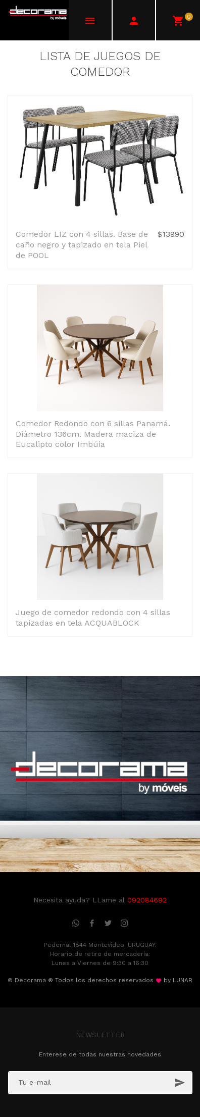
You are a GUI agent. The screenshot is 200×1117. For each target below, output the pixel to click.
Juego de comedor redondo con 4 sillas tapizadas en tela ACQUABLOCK (93, 617)
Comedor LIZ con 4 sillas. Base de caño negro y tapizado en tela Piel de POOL (82, 244)
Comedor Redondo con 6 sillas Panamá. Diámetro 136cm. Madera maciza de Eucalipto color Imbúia (93, 434)
